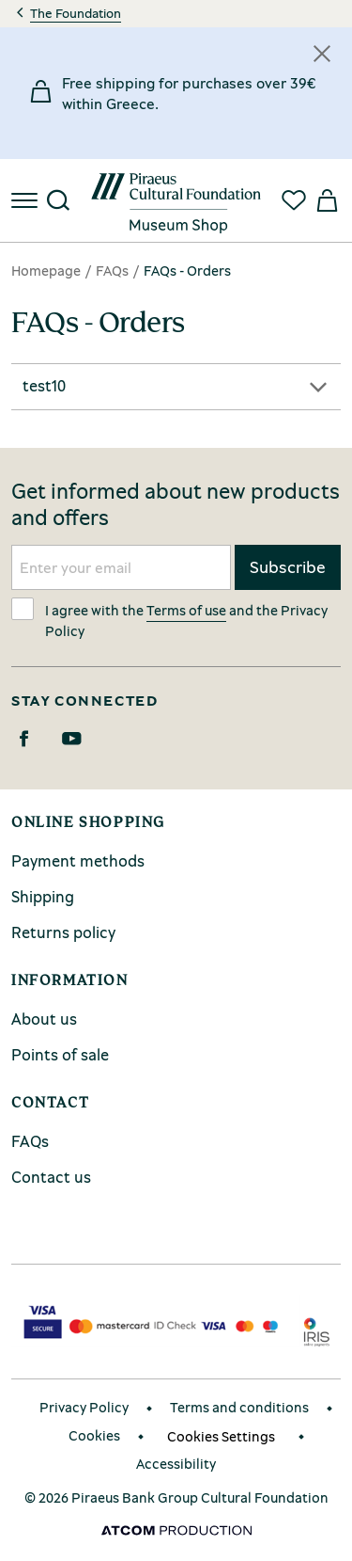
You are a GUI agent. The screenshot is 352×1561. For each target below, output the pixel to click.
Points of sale (60, 1054)
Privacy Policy (84, 1407)
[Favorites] (294, 200)
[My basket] (326, 200)
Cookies (94, 1435)
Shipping (42, 896)
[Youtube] (71, 738)
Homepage (46, 270)
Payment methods (78, 860)
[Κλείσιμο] (322, 53)
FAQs (112, 270)
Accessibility (176, 1464)
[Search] (58, 200)
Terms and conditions (239, 1407)
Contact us (51, 1176)
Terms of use (186, 609)
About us (44, 1018)
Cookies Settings (221, 1436)
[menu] (26, 200)
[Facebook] (24, 738)
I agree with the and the (169, 618)
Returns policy (63, 932)
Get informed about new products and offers (175, 504)
